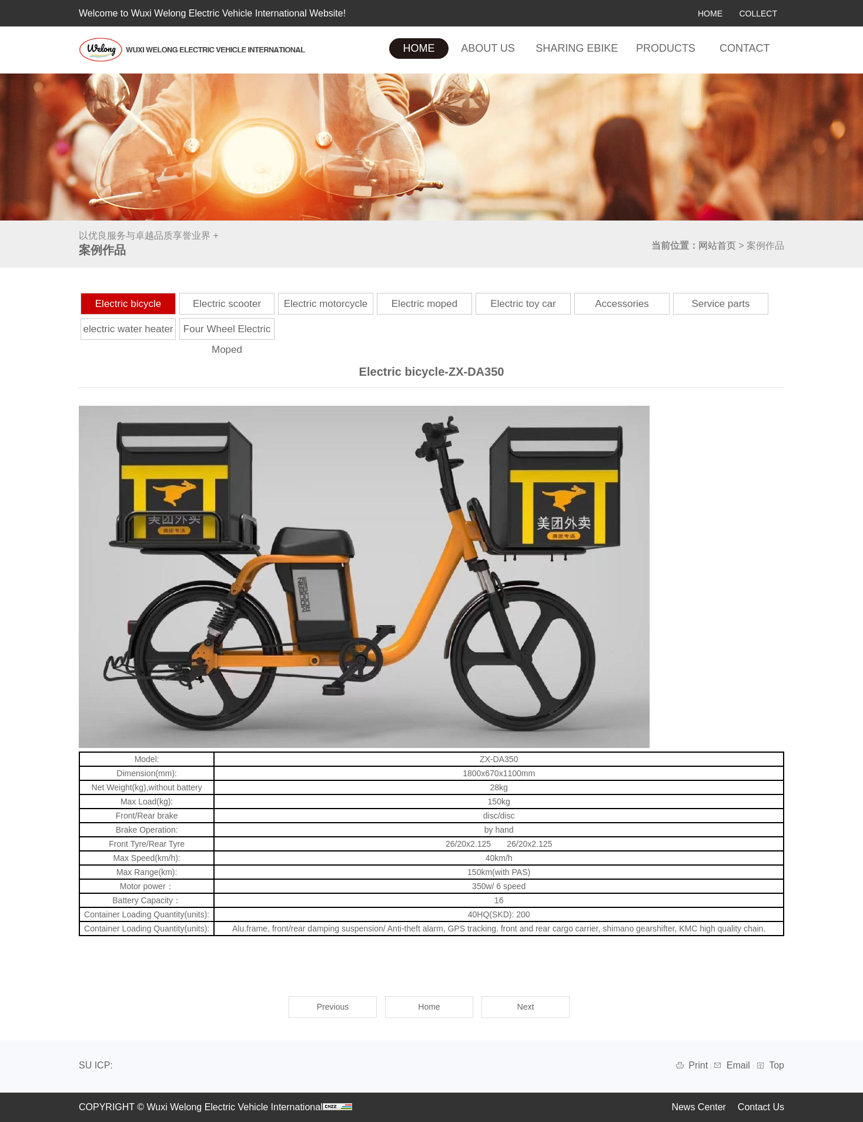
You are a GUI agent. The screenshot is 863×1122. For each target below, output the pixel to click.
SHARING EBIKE (577, 48)
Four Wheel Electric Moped (226, 339)
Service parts (720, 303)
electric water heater (128, 329)
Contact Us (761, 1107)
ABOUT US (488, 48)
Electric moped (424, 303)
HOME (710, 13)
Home (429, 1006)
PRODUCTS (665, 48)
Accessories (622, 303)
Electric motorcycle (326, 303)
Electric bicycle (128, 303)
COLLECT (758, 13)
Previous (333, 1006)
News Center (698, 1107)
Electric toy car (523, 303)
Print (699, 1065)
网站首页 (717, 246)
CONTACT (745, 48)
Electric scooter (227, 303)
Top (776, 1065)
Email (739, 1065)
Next (525, 1006)
